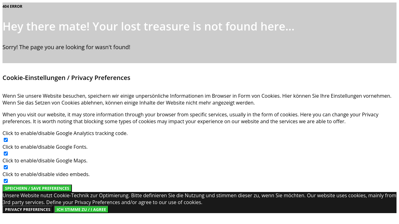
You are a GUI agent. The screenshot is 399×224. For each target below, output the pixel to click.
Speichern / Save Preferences (37, 188)
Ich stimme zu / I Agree (81, 209)
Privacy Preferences (27, 209)
